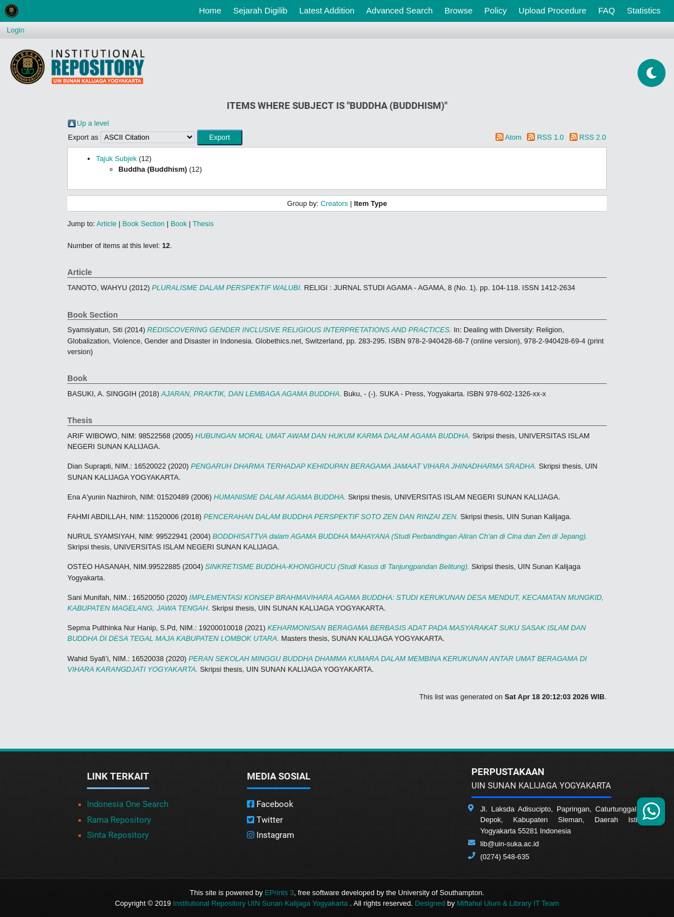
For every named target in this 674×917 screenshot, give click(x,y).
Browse (458, 10)
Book (179, 223)
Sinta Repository (118, 835)
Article (107, 223)
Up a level (93, 123)
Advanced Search (399, 10)
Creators (334, 203)
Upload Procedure (552, 10)
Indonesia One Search (127, 804)
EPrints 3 (279, 892)
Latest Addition (326, 10)
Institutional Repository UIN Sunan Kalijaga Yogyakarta (261, 903)
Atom (513, 137)
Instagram (270, 835)
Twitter (265, 820)
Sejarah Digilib (260, 10)
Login (15, 30)
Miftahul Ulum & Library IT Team (508, 903)
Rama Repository (119, 820)
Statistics (644, 10)
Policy (495, 10)
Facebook (270, 804)
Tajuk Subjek (116, 158)
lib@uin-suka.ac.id (509, 844)
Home (212, 9)
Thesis (203, 223)
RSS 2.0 (592, 137)
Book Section (143, 223)
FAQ (606, 10)
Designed (430, 903)
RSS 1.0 (550, 137)
